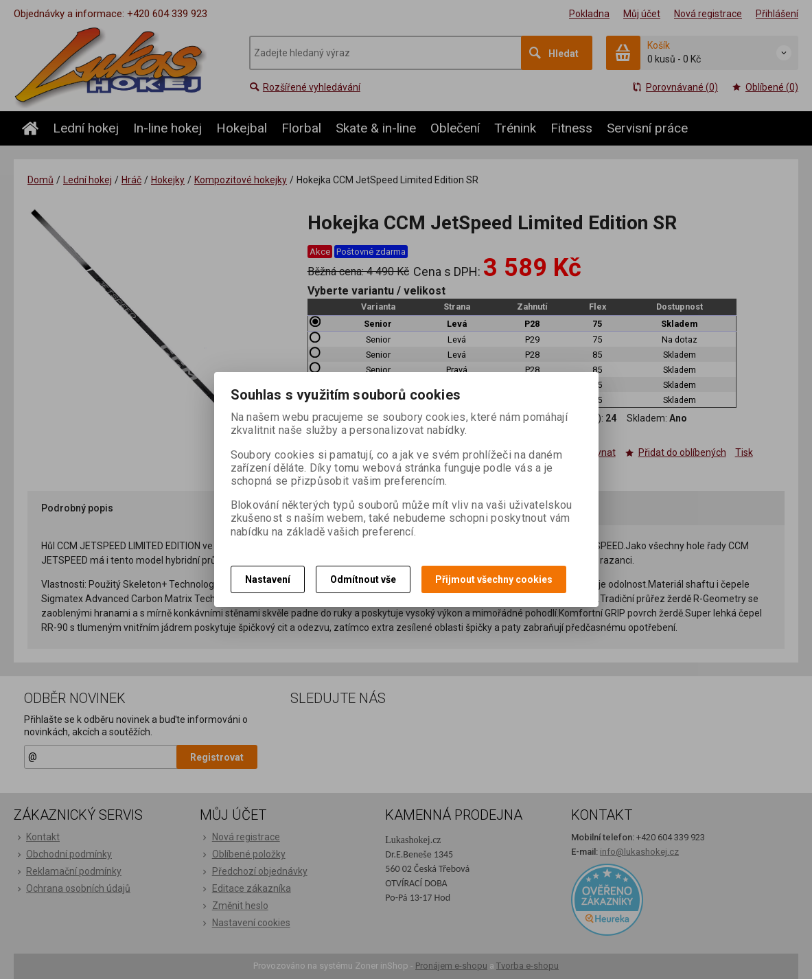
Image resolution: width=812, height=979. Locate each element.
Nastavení (267, 579)
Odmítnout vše (363, 579)
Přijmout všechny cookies (494, 579)
